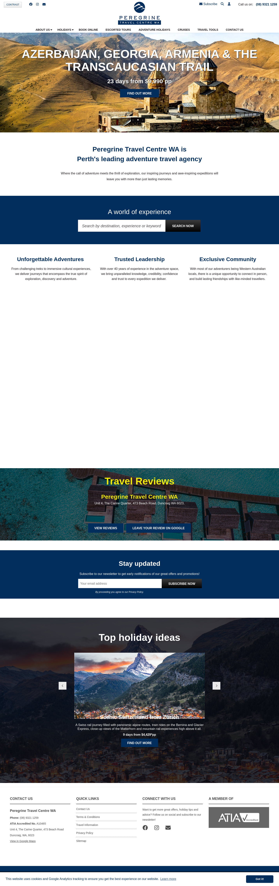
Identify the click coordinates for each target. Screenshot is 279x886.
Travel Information (87, 827)
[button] (228, 4)
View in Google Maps (23, 844)
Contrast (12, 4)
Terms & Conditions (88, 819)
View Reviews (104, 531)
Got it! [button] (260, 879)
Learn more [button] (168, 879)
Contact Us (83, 811)
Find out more (139, 93)
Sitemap (81, 843)
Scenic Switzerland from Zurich (139, 731)
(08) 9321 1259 (266, 4)
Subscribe (208, 4)
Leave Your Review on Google (159, 531)
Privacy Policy (136, 595)
